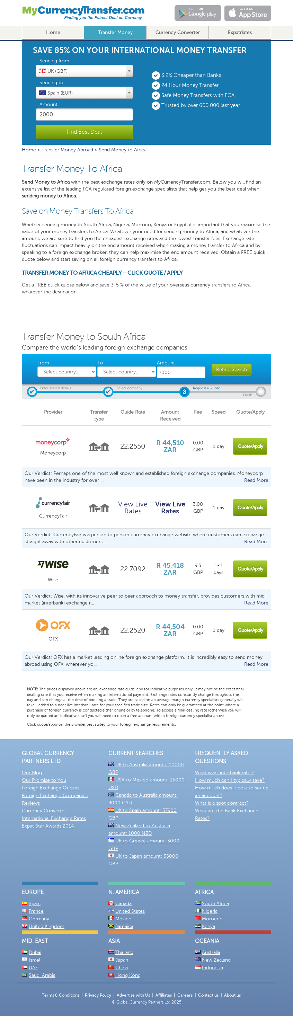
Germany (39, 918)
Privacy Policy (98, 995)
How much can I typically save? (230, 780)
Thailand (124, 952)
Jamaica (124, 926)
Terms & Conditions (60, 995)
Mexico (123, 918)
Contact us (208, 995)
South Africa (215, 903)
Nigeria (209, 911)
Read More (256, 480)
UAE (33, 967)
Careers (185, 995)
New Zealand (216, 960)
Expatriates (240, 32)
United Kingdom (46, 926)
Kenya (208, 926)
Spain (35, 903)
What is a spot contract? (222, 803)
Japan (121, 960)
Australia (211, 952)
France (36, 911)
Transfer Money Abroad (67, 149)
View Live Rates (133, 507)
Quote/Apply (250, 446)
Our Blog (32, 772)
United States (130, 911)
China (121, 967)
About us (232, 995)
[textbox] (84, 70)
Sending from (54, 61)
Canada (123, 903)
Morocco (212, 918)
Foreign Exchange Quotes (50, 787)
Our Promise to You (44, 780)
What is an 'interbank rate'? (224, 772)
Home (53, 32)
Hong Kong (128, 975)
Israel (34, 960)
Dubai (35, 952)
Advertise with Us (133, 995)
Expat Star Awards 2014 (48, 826)
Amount (48, 104)
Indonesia (212, 967)
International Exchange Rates (54, 818)
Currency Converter (178, 32)
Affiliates (164, 995)
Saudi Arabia (42, 975)
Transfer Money (115, 32)
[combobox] (84, 71)
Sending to (51, 82)
